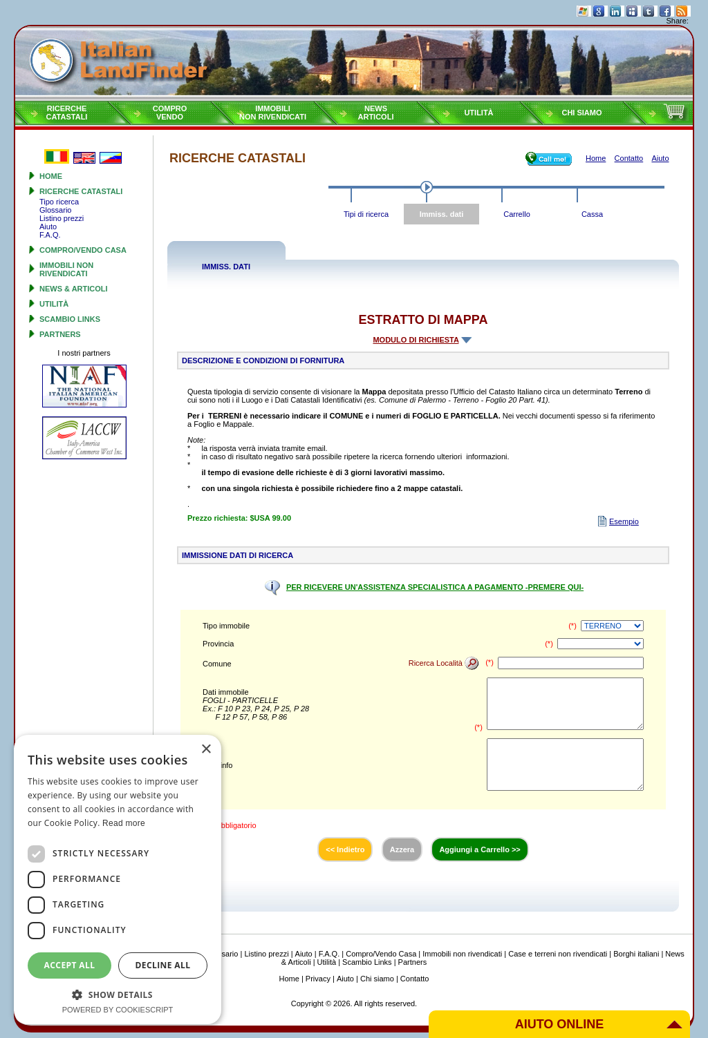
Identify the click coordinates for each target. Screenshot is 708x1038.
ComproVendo (170, 112)
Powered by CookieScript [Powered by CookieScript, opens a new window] (118, 1010)
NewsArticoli (376, 112)
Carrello (516, 214)
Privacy (318, 978)
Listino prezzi (61, 218)
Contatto (414, 978)
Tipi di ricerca (366, 214)
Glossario (55, 210)
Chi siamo (581, 112)
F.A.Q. (50, 235)
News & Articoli (73, 289)
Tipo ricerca (59, 202)
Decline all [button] (163, 965)
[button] (117, 994)
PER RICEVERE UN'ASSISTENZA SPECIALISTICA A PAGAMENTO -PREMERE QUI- (435, 587)
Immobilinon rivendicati (272, 112)
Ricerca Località (444, 663)
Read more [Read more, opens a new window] (123, 823)
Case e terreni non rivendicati (557, 954)
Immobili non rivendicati (66, 269)
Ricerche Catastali (80, 191)
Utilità (478, 112)
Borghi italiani (636, 954)
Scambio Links (69, 319)
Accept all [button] (69, 965)
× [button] (206, 749)
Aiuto (48, 226)
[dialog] (117, 879)
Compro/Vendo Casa (83, 250)
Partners (60, 334)
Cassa (592, 214)
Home (50, 176)
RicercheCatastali (67, 112)
